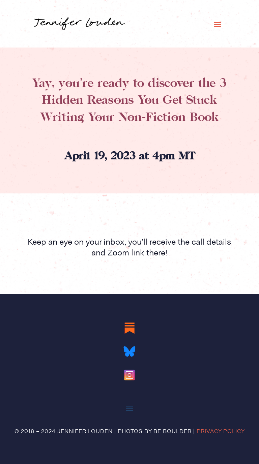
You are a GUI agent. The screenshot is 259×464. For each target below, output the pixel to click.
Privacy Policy (221, 431)
